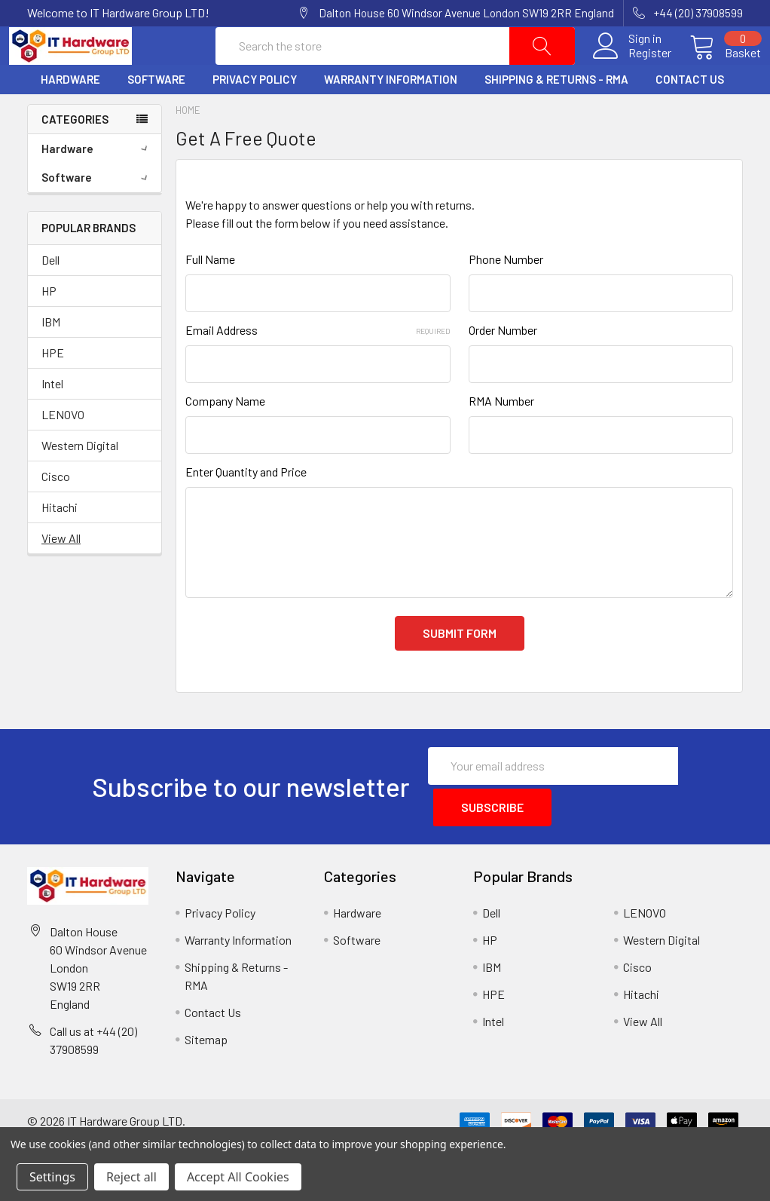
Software (156, 115)
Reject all (131, 1177)
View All (61, 573)
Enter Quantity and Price (246, 508)
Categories (74, 154)
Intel (52, 419)
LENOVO (62, 450)
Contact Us (689, 115)
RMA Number (501, 437)
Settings (52, 1177)
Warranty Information (390, 115)
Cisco (55, 511)
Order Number (503, 366)
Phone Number (506, 295)
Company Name (225, 437)
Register (631, 71)
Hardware (70, 115)
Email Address (317, 366)
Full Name (210, 295)
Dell (50, 295)
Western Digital (79, 480)
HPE (52, 388)
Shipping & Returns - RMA (556, 115)
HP (49, 326)
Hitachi (59, 542)
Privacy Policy (254, 115)
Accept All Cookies (238, 1177)
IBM (50, 357)
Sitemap (206, 1066)
